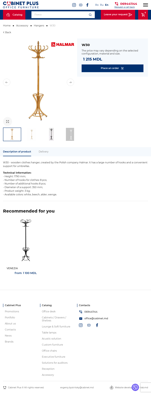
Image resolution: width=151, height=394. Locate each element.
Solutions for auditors (55, 362)
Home (7, 25)
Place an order (112, 68)
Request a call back (124, 7)
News (8, 335)
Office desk (49, 311)
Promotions (12, 311)
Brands (9, 341)
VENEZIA (12, 268)
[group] (38, 82)
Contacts (10, 329)
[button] (6, 82)
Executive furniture (53, 356)
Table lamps (49, 332)
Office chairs (49, 350)
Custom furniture (52, 344)
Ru (102, 4)
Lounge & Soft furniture (56, 326)
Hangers (39, 25)
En (106, 4)
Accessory (22, 25)
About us (10, 323)
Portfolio (10, 317)
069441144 (128, 4)
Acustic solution (51, 338)
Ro (97, 4)
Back (8, 32)
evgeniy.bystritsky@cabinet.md (77, 387)
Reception (48, 368)
